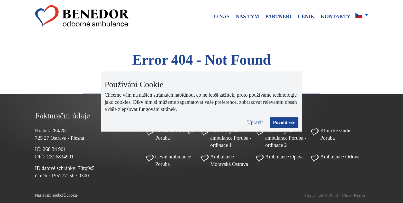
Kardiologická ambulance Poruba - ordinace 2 (285, 138)
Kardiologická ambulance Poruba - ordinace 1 (230, 138)
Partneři (278, 16)
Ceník (306, 16)
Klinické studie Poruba (336, 134)
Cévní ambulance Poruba (173, 160)
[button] (361, 15)
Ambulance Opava (284, 156)
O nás (222, 16)
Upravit (255, 122)
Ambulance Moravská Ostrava (229, 160)
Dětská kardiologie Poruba (174, 134)
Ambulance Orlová (340, 156)
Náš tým (247, 16)
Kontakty (335, 16)
